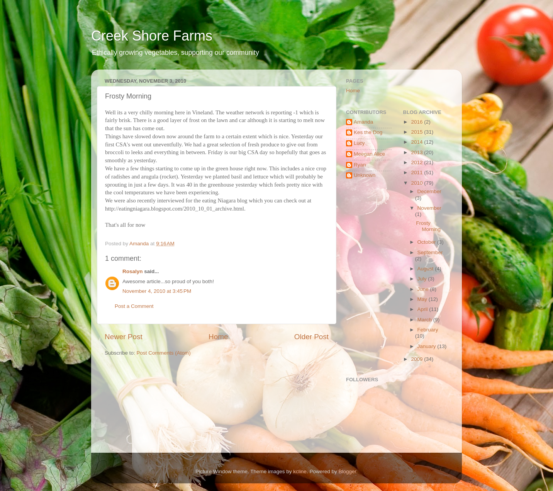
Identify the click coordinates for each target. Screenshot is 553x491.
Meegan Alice (369, 154)
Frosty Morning (428, 226)
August (426, 269)
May (423, 299)
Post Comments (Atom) (164, 353)
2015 (417, 132)
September (430, 252)
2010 (417, 183)
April (423, 309)
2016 (417, 122)
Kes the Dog (368, 132)
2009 (417, 359)
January (427, 346)
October (427, 242)
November (429, 208)
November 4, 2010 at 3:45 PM (156, 291)
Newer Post (123, 337)
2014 (417, 142)
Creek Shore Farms (151, 36)
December (429, 191)
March (425, 320)
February (427, 330)
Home (218, 337)
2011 (417, 172)
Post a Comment (134, 306)
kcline (300, 471)
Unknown (364, 175)
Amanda (363, 122)
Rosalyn (132, 271)
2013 (417, 152)
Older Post (311, 337)
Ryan (360, 165)
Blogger (347, 471)
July (422, 279)
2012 (417, 162)
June (423, 289)
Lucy (359, 143)
